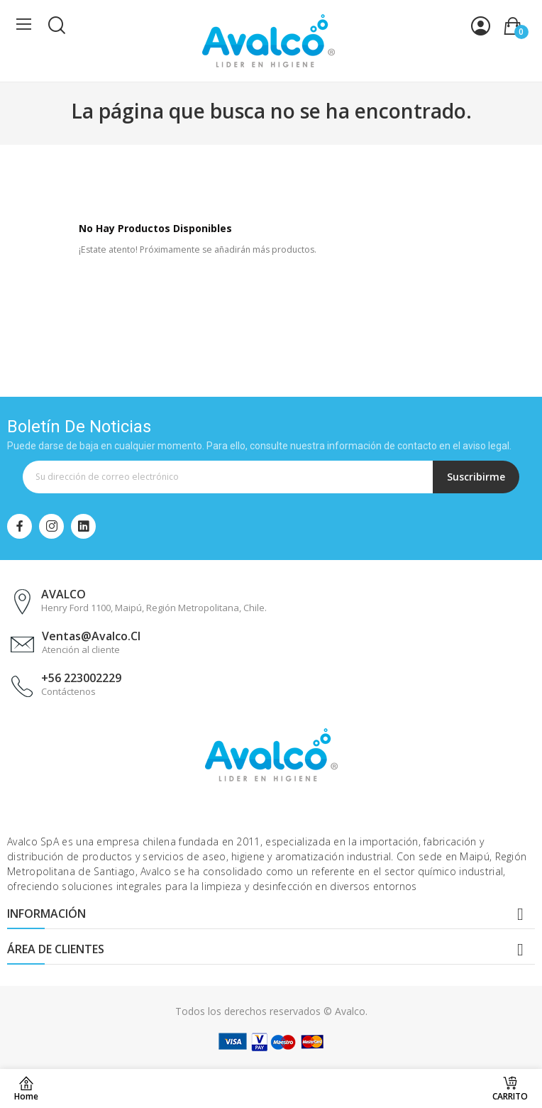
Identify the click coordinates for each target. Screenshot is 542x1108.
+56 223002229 (81, 678)
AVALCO (63, 594)
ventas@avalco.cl (91, 636)
